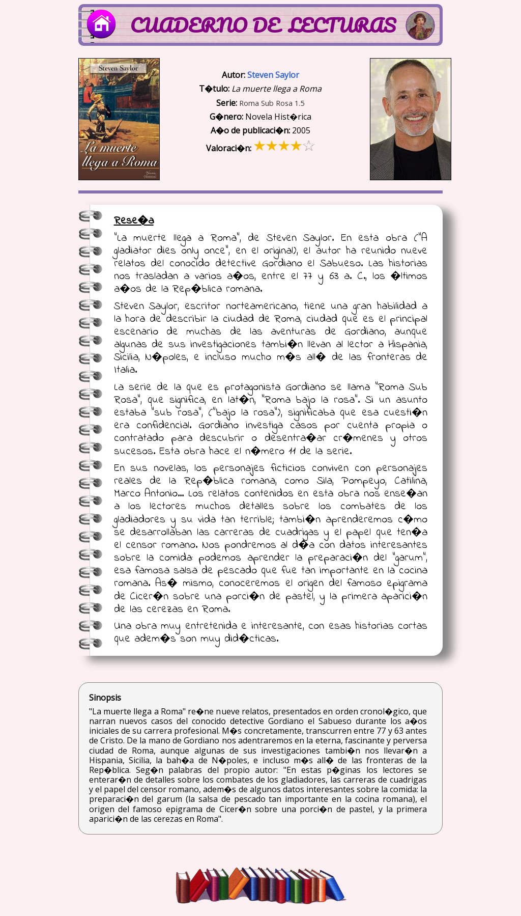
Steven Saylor (273, 74)
